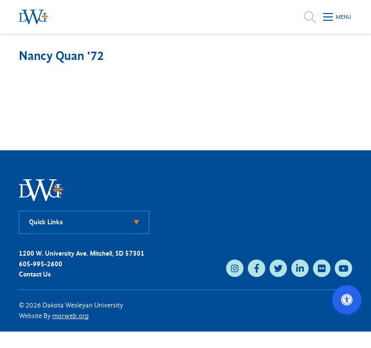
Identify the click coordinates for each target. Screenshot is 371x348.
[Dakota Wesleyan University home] (33, 17)
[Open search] (310, 17)
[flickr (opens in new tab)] (321, 268)
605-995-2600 (40, 264)
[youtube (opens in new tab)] (343, 268)
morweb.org (70, 316)
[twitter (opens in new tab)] (278, 268)
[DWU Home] (41, 190)
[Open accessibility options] (346, 299)
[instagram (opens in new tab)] (234, 268)
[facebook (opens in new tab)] (256, 268)
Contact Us (35, 274)
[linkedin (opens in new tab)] (300, 268)
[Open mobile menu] (337, 17)
